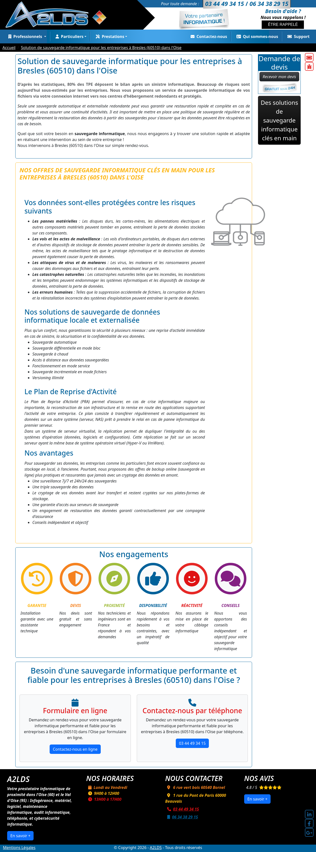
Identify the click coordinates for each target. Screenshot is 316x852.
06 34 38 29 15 (181, 817)
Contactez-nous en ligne (75, 749)
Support (297, 36)
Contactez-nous (208, 36)
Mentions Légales (19, 847)
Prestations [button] (109, 36)
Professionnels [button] (24, 36)
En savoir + (20, 835)
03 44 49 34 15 (192, 743)
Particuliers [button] (68, 36)
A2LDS (156, 847)
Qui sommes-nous (256, 36)
